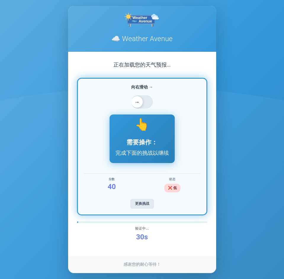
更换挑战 (142, 203)
